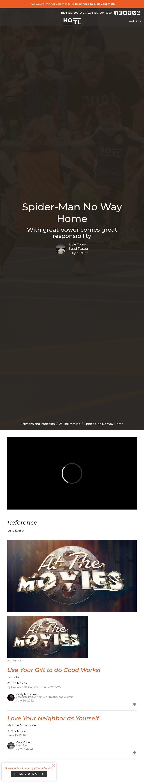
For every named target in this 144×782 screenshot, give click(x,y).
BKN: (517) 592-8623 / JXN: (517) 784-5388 (86, 12)
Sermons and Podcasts (38, 424)
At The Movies (69, 424)
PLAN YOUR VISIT (29, 774)
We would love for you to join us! (72, 4)
